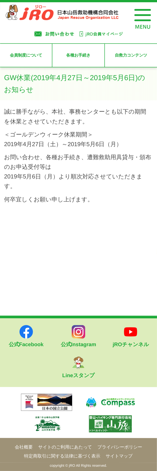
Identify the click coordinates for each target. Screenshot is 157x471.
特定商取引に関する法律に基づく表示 (62, 455)
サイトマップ (119, 455)
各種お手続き (78, 55)
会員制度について (26, 55)
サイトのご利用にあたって (65, 447)
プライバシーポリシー (119, 447)
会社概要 (24, 447)
